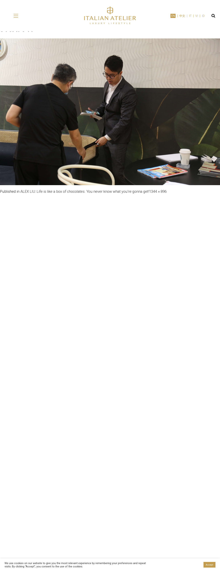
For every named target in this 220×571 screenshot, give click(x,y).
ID (203, 16)
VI (196, 16)
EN (173, 16)
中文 (182, 16)
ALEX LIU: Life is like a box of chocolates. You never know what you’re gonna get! (84, 191)
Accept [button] (209, 564)
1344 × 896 (158, 191)
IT (190, 16)
